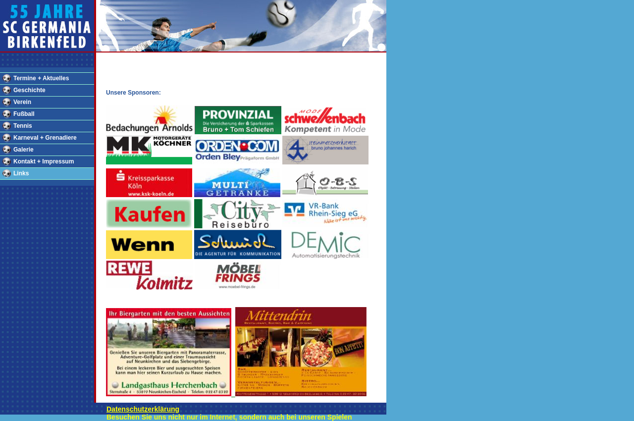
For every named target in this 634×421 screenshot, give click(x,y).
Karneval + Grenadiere (45, 137)
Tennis (22, 125)
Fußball (24, 113)
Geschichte (29, 90)
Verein (22, 102)
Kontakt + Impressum (43, 161)
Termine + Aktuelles (41, 78)
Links (21, 173)
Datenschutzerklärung (142, 409)
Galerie (23, 149)
